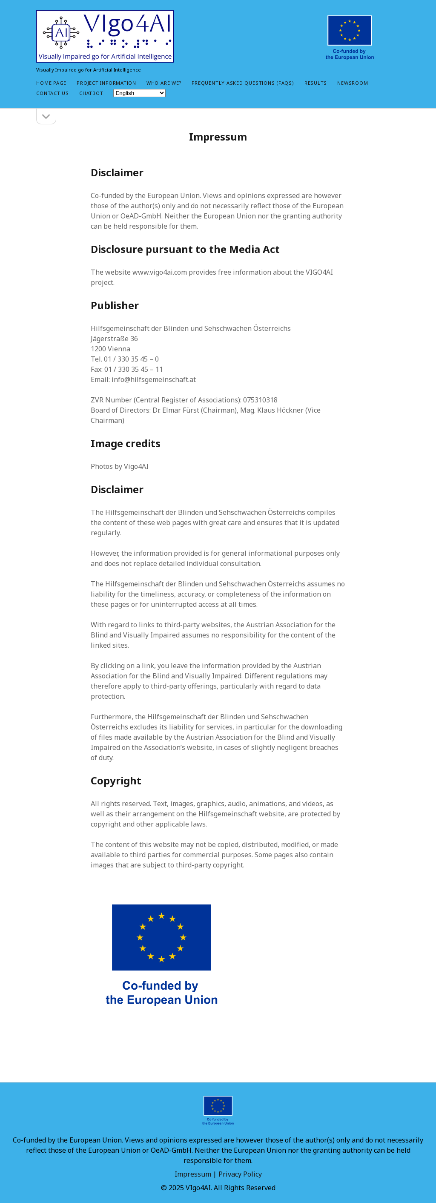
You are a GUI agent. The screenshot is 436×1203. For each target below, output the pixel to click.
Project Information (106, 83)
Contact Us (52, 93)
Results (315, 83)
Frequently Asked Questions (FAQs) (243, 83)
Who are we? (163, 83)
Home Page (51, 83)
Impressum (193, 1174)
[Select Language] (139, 93)
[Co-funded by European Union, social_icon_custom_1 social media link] (350, 37)
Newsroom (352, 83)
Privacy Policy (240, 1174)
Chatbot (91, 93)
